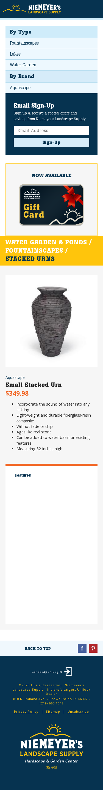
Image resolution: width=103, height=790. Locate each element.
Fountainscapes (24, 43)
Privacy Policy (26, 711)
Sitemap (53, 711)
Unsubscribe (78, 711)
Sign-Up (52, 142)
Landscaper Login (47, 671)
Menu (95, 8)
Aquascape (20, 87)
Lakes (15, 54)
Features (23, 475)
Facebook (82, 648)
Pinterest (93, 648)
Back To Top (38, 648)
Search (83, 9)
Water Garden (23, 64)
